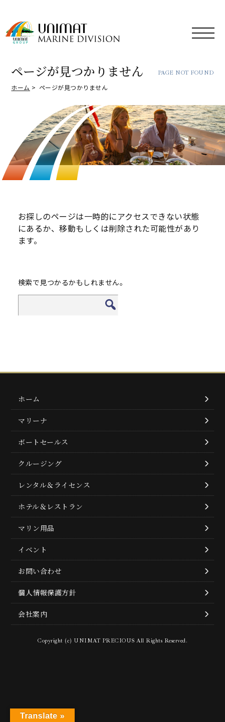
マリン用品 (36, 528)
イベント (32, 549)
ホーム (20, 87)
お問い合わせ (40, 571)
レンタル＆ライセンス (54, 485)
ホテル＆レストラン (50, 506)
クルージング (40, 463)
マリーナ (32, 420)
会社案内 (32, 614)
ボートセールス (43, 442)
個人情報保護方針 (47, 592)
